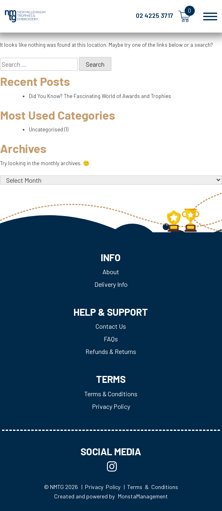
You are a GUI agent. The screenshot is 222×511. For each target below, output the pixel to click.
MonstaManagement (143, 496)
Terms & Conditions (110, 393)
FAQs (111, 339)
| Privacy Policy (100, 486)
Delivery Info (111, 284)
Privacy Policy (111, 406)
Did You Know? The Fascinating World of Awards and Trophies (100, 96)
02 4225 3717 (154, 15)
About (110, 271)
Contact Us (111, 326)
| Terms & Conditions (151, 486)
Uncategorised (46, 129)
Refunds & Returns (110, 351)
